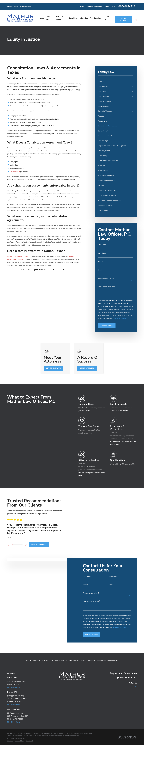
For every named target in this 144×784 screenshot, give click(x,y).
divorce (71, 256)
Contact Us (91, 660)
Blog (82, 6)
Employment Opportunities (107, 660)
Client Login (110, 6)
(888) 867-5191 (127, 677)
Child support (15, 171)
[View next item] (23, 545)
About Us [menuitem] (49, 18)
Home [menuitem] (41, 18)
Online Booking (61, 660)
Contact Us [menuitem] (107, 18)
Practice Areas (47, 660)
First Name (102, 244)
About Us (36, 660)
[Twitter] (135, 687)
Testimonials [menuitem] (95, 18)
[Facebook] (130, 687)
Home (28, 660)
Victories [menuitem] (84, 18)
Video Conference (94, 6)
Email (100, 270)
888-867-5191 (127, 6)
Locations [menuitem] (73, 18)
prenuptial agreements (15, 259)
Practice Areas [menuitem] (59, 18)
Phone (100, 261)
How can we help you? (106, 286)
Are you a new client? (106, 278)
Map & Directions (13, 687)
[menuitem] (115, 81)
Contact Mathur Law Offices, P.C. (19, 256)
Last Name (102, 253)
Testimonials (74, 660)
